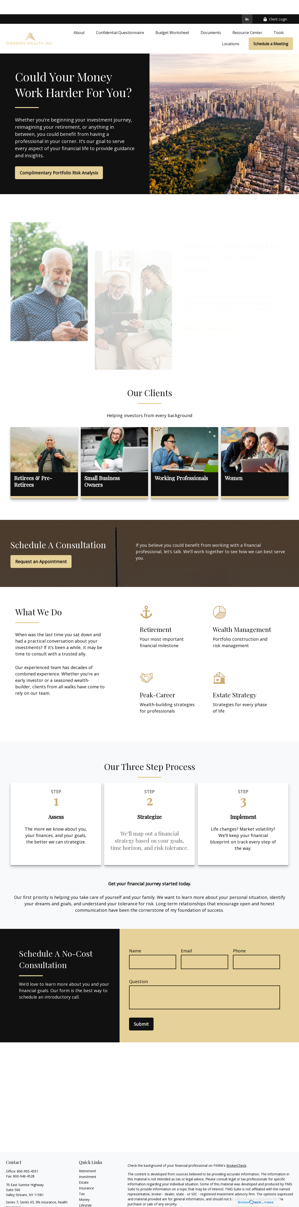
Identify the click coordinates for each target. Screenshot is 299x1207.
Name (135, 936)
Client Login (275, 5)
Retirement (87, 1156)
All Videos (86, 1202)
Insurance (86, 1174)
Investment (87, 1162)
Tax (82, 1179)
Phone (239, 936)
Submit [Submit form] (141, 1010)
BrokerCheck (236, 1151)
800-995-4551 (27, 1157)
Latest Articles (90, 1196)
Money (84, 1185)
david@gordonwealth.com (26, 1201)
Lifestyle (85, 1191)
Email (186, 936)
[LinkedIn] (247, 5)
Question (138, 967)
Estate (84, 1168)
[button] (79, 18)
